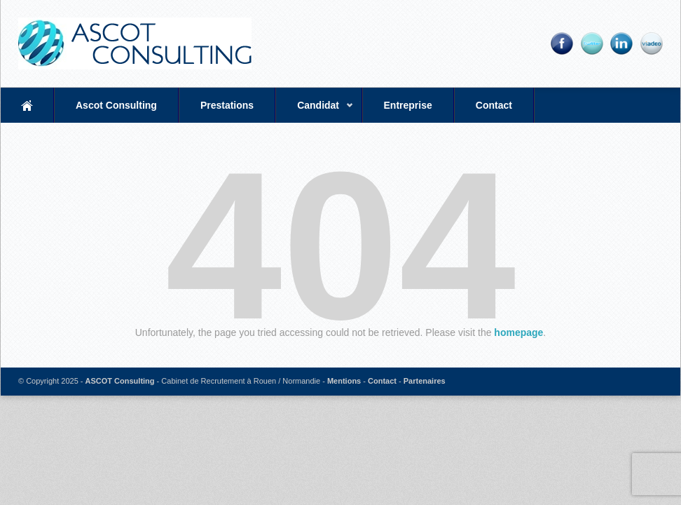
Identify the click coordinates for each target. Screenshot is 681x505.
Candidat (314, 111)
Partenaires (425, 381)
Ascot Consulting (116, 105)
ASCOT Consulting (120, 381)
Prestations (227, 105)
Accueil (27, 105)
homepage (518, 332)
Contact (494, 105)
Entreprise (408, 105)
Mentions (344, 381)
